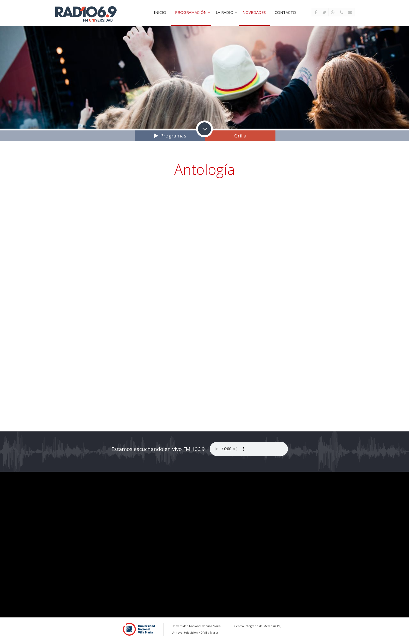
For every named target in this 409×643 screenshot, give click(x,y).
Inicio (160, 12)
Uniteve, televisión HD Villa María (195, 632)
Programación (191, 12)
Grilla (240, 135)
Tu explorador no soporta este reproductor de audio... (249, 449)
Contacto (285, 12)
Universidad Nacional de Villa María (196, 626)
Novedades (254, 12)
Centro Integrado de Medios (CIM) (257, 626)
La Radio (224, 12)
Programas (173, 135)
